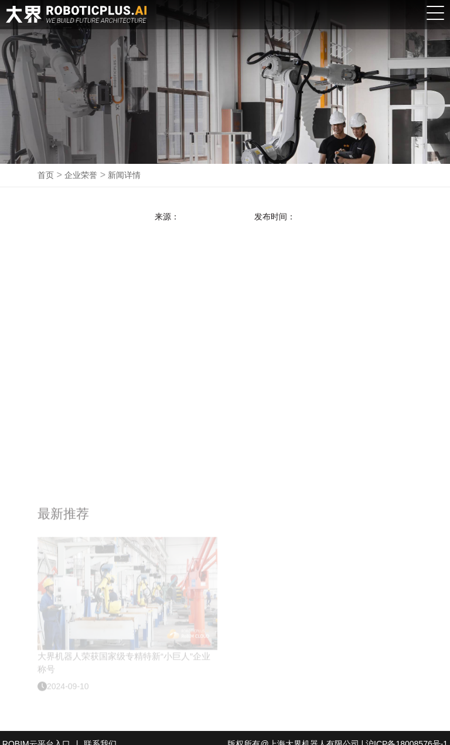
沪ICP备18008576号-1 (407, 732)
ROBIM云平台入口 (36, 732)
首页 (46, 175)
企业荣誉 (80, 175)
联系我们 (100, 732)
